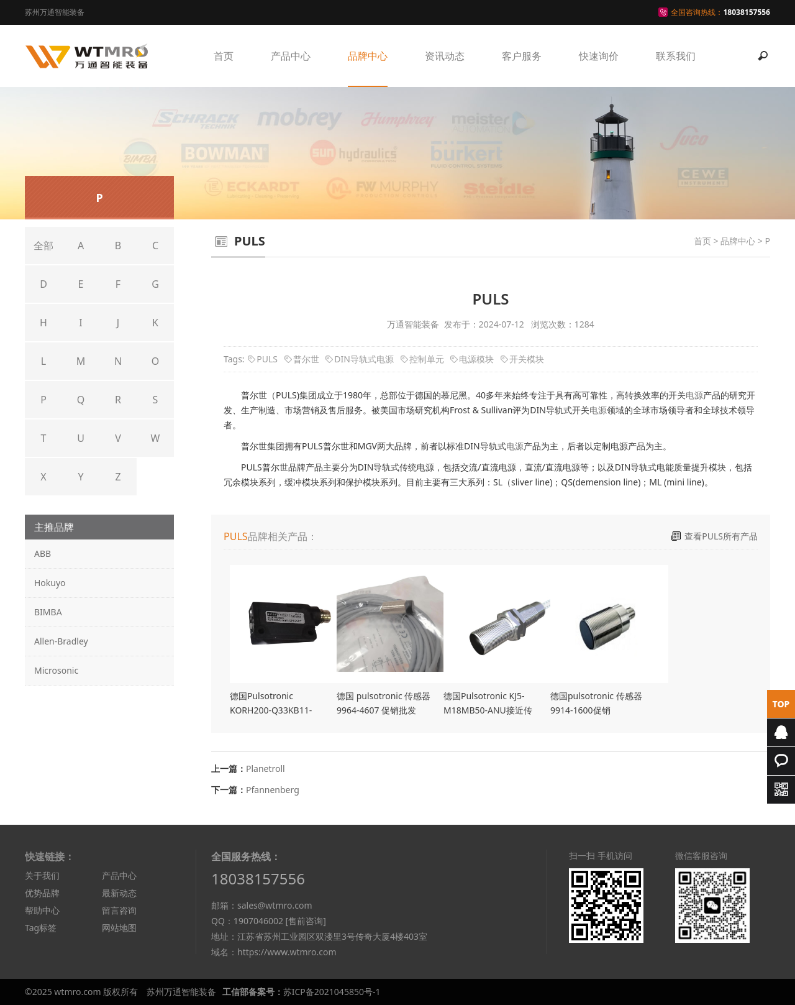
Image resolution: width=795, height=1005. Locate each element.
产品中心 (291, 56)
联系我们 (676, 56)
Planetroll (265, 768)
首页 (224, 56)
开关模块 (526, 359)
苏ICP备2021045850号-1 (332, 992)
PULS (267, 359)
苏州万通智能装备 (181, 992)
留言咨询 (119, 910)
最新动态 (119, 893)
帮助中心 (42, 910)
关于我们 (42, 875)
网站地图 (119, 928)
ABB (42, 553)
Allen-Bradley (61, 641)
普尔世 (306, 359)
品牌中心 (368, 56)
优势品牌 (42, 893)
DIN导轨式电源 (364, 359)
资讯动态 (445, 56)
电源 (694, 395)
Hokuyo (50, 583)
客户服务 (522, 56)
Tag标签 (41, 928)
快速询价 (599, 56)
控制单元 (426, 359)
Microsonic (56, 670)
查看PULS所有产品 (721, 536)
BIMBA (48, 612)
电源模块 (476, 359)
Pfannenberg (272, 790)
